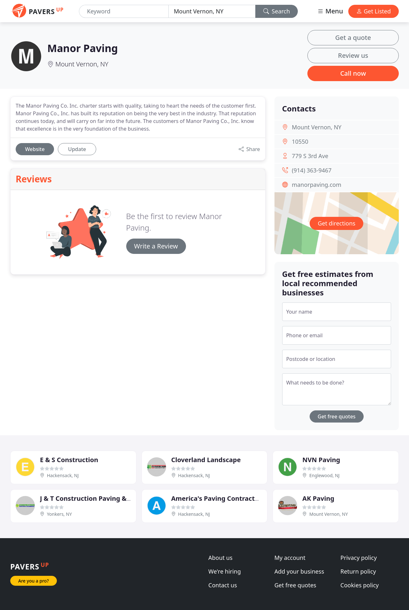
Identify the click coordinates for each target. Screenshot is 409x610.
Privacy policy (358, 557)
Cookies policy (359, 585)
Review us (353, 55)
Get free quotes (337, 416)
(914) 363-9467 (311, 170)
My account (289, 557)
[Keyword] (124, 11)
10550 (300, 141)
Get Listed (373, 11)
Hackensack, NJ (63, 475)
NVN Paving (321, 459)
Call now (353, 73)
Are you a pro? (33, 581)
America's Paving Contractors (218, 498)
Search (276, 11)
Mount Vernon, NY (81, 64)
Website (34, 149)
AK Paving (318, 498)
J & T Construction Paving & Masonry (98, 498)
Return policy (358, 571)
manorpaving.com (316, 184)
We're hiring (224, 571)
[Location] (212, 11)
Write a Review (156, 246)
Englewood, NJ (324, 475)
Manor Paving (82, 48)
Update (77, 149)
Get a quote (353, 37)
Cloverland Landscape (206, 459)
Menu (330, 11)
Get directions (336, 223)
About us (220, 557)
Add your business (299, 571)
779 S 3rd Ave (310, 156)
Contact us (222, 585)
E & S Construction (69, 459)
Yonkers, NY (59, 514)
